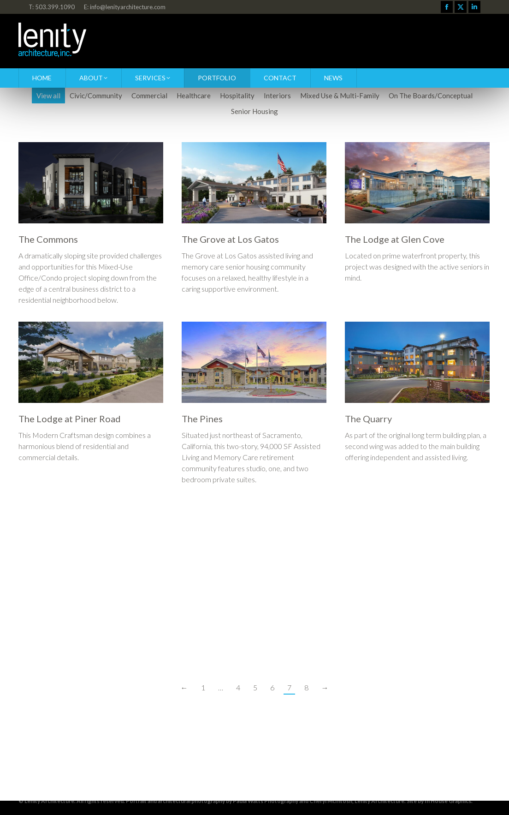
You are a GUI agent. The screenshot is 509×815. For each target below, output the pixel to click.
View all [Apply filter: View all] (48, 95)
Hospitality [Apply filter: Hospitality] (237, 95)
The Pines (202, 418)
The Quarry (368, 418)
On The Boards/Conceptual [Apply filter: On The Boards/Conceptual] (431, 95)
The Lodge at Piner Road (69, 418)
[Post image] (90, 182)
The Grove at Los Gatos (230, 239)
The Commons (48, 239)
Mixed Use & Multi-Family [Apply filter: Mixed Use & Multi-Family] (339, 95)
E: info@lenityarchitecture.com (125, 7)
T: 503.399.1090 (52, 7)
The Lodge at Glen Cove (394, 239)
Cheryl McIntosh (330, 800)
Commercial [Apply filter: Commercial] (149, 95)
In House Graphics (448, 800)
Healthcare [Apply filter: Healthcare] (194, 95)
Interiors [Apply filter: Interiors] (277, 95)
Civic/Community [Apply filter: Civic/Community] (96, 95)
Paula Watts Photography (265, 800)
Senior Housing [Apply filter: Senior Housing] (254, 111)
